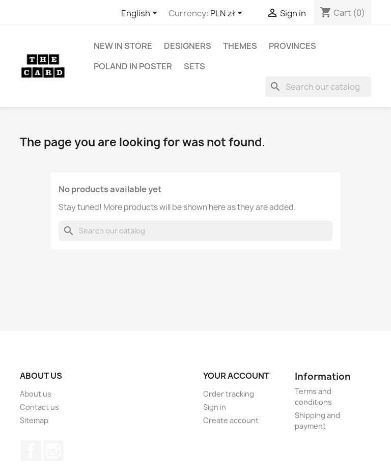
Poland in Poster (133, 66)
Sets (194, 66)
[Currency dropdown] (228, 14)
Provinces (292, 45)
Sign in (214, 407)
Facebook (31, 450)
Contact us (39, 407)
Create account (231, 420)
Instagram (53, 450)
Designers (187, 45)
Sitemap (34, 420)
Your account (236, 375)
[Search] (318, 86)
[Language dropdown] (141, 14)
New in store (123, 45)
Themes (240, 45)
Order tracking (228, 394)
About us (35, 394)
